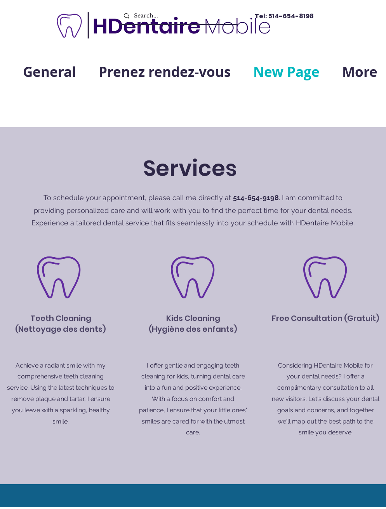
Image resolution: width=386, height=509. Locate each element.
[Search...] (177, 15)
